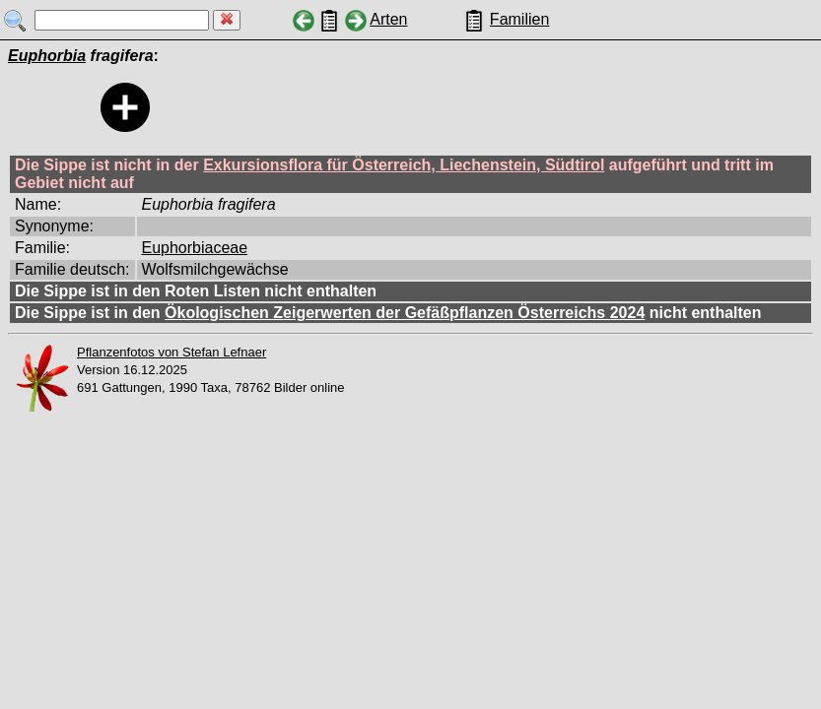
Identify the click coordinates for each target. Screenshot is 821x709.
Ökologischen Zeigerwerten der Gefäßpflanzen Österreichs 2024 (405, 312)
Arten (388, 19)
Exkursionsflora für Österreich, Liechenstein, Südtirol (403, 165)
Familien (519, 19)
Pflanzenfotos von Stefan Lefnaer (171, 352)
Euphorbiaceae (195, 247)
